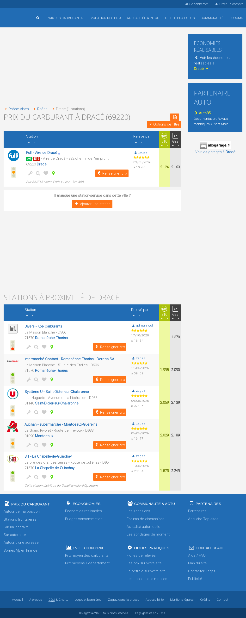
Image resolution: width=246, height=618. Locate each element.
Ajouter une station (92, 204)
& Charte (58, 599)
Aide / (197, 555)
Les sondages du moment (148, 534)
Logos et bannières (88, 599)
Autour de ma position (22, 511)
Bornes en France (20, 550)
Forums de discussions (146, 518)
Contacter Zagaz (201, 570)
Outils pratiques (180, 18)
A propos (35, 599)
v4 (92, 612)
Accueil (19, 14)
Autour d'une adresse (21, 542)
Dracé (42, 164)
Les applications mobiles (147, 578)
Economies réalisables (83, 510)
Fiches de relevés (141, 555)
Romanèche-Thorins (51, 337)
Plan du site (197, 563)
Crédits (205, 599)
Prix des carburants (65, 18)
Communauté (212, 18)
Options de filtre (163, 124)
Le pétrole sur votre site (146, 570)
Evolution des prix (105, 18)
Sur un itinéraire (16, 526)
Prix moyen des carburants (87, 555)
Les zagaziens (138, 510)
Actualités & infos (143, 18)
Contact (222, 599)
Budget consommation (83, 518)
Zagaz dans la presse (123, 599)
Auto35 (202, 113)
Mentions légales (182, 599)
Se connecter (196, 4)
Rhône (40, 109)
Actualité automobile (143, 526)
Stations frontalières (20, 519)
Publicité (195, 578)
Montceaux (44, 435)
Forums (236, 18)
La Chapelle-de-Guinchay (55, 467)
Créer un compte (229, 4)
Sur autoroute (15, 534)
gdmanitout (142, 325)
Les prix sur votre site (144, 563)
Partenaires (197, 510)
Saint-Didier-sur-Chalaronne (57, 403)
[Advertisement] (92, 67)
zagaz (140, 152)
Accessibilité (155, 599)
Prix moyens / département (87, 563)
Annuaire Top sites (203, 518)
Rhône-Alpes (16, 109)
